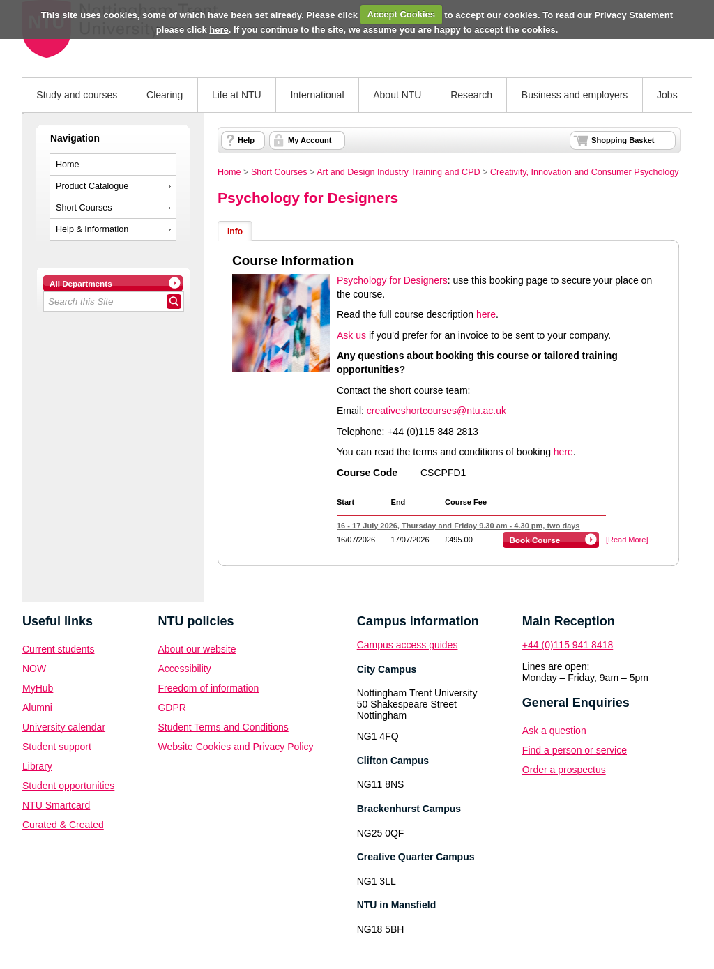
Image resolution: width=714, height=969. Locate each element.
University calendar (63, 727)
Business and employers (575, 94)
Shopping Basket (622, 140)
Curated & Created (63, 824)
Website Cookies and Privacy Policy (235, 746)
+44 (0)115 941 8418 (567, 644)
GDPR (171, 707)
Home (67, 164)
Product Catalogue (92, 186)
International (317, 94)
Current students (58, 649)
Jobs (667, 94)
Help (246, 140)
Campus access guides (407, 644)
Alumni (37, 707)
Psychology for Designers (308, 198)
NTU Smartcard (56, 805)
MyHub (37, 688)
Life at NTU (236, 94)
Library (37, 766)
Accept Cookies (401, 14)
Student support (56, 746)
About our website (197, 649)
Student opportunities (68, 785)
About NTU (397, 94)
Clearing (164, 94)
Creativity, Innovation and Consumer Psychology (584, 172)
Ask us (351, 335)
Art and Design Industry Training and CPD (398, 172)
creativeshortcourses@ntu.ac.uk (436, 410)
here (218, 29)
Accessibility (184, 668)
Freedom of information (208, 688)
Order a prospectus (564, 769)
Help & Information (92, 229)
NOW (34, 668)
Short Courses (84, 208)
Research (471, 94)
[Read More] (627, 539)
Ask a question (554, 730)
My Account (309, 140)
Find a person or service (574, 750)
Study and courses (76, 94)
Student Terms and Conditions (223, 727)
